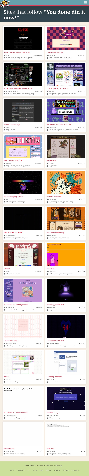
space (59, 94)
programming (26, 94)
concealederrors (53, 343)
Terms (66, 471)
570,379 (81, 127)
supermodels (61, 130)
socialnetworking (54, 382)
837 (40, 415)
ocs (23, 238)
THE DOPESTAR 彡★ (13, 160)
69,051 (82, 343)
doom (12, 58)
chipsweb (50, 269)
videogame (19, 58)
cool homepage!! (53, 413)
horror (71, 274)
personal (56, 58)
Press (48, 471)
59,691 (39, 307)
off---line (50, 379)
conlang (21, 166)
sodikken (52, 274)
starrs (6, 199)
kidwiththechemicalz (11, 91)
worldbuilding (67, 58)
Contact (75, 471)
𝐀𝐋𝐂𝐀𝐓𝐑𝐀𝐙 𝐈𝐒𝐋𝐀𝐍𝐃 (13, 233)
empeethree (51, 127)
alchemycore (9, 448)
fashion (20, 346)
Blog (35, 471)
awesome (69, 130)
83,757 (82, 199)
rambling (54, 202)
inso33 (6, 377)
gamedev (18, 238)
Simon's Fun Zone (54, 196)
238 (83, 451)
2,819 (82, 379)
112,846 (81, 271)
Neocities (29, 465)
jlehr (6, 55)
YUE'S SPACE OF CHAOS (57, 88)
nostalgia (32, 310)
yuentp (50, 91)
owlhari (7, 271)
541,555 (81, 55)
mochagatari (51, 235)
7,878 (82, 415)
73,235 (82, 307)
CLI (29, 471)
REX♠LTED (51, 160)
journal (60, 202)
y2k (75, 94)
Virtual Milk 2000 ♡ (12, 341)
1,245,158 (38, 55)
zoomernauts (9, 307)
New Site (50, 448)
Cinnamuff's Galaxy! (55, 52)
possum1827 (52, 199)
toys (21, 310)
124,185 (81, 163)
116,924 (38, 163)
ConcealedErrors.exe (55, 341)
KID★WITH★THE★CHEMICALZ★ (18, 88)
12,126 (39, 379)
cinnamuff (51, 55)
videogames (53, 94)
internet (75, 130)
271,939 (38, 127)
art (61, 58)
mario (25, 58)
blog (32, 94)
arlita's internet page (12, 124)
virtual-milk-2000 (10, 343)
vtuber (60, 310)
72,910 (39, 343)
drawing (65, 274)
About (12, 471)
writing (15, 382)
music (8, 58)
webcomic (69, 346)
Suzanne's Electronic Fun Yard (59, 124)
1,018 (39, 451)
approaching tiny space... (14, 196)
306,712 (81, 91)
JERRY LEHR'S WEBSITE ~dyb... (17, 52)
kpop (24, 346)
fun (55, 130)
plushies (28, 166)
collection (16, 310)
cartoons (22, 454)
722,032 (38, 91)
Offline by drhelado (54, 377)
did (26, 238)
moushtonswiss (10, 415)
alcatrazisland (9, 235)
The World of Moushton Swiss (16, 413)
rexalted (50, 163)
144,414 (38, 271)
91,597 (39, 235)
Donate (21, 471)
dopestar (7, 163)
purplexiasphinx (53, 415)
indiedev (8, 238)
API (41, 471)
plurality (11, 274)
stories (53, 346)
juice (69, 454)
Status (57, 471)
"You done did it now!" (44, 15)
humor (51, 130)
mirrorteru (51, 307)
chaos (71, 94)
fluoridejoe (51, 451)
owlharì (7, 269)
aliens (51, 58)
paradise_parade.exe (55, 305)
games (30, 58)
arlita (6, 127)
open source (40, 465)
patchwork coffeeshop (55, 233)
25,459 (82, 235)
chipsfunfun (51, 271)
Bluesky (59, 465)
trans (19, 94)
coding (64, 454)
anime (65, 310)
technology (21, 202)
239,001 (38, 199)
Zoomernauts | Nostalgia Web (16, 305)
